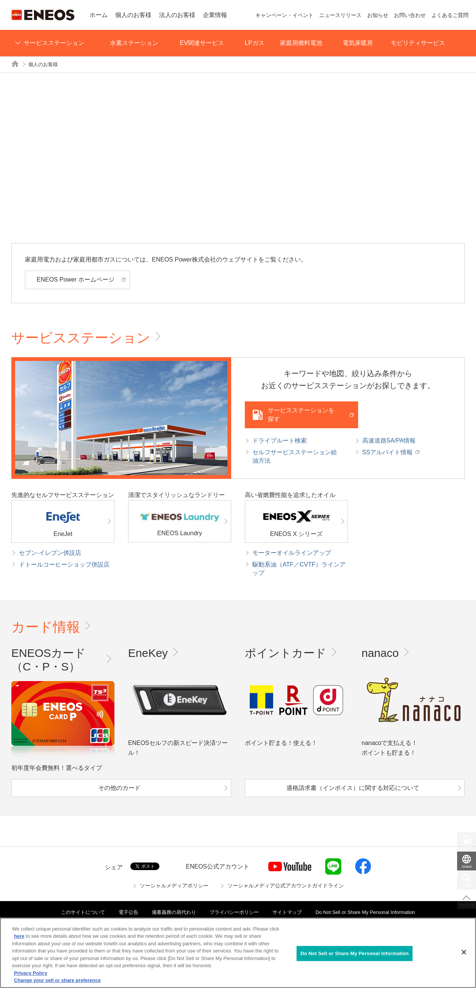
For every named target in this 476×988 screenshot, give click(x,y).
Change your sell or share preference (57, 980)
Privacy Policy (30, 973)
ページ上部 (466, 905)
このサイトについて (83, 912)
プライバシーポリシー (234, 912)
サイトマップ (287, 912)
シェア (114, 867)
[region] (238, 953)
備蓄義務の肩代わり (174, 912)
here (19, 936)
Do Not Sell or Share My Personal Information (365, 912)
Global (466, 867)
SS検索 (466, 847)
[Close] (464, 952)
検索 (466, 886)
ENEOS (42, 14)
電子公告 (128, 912)
